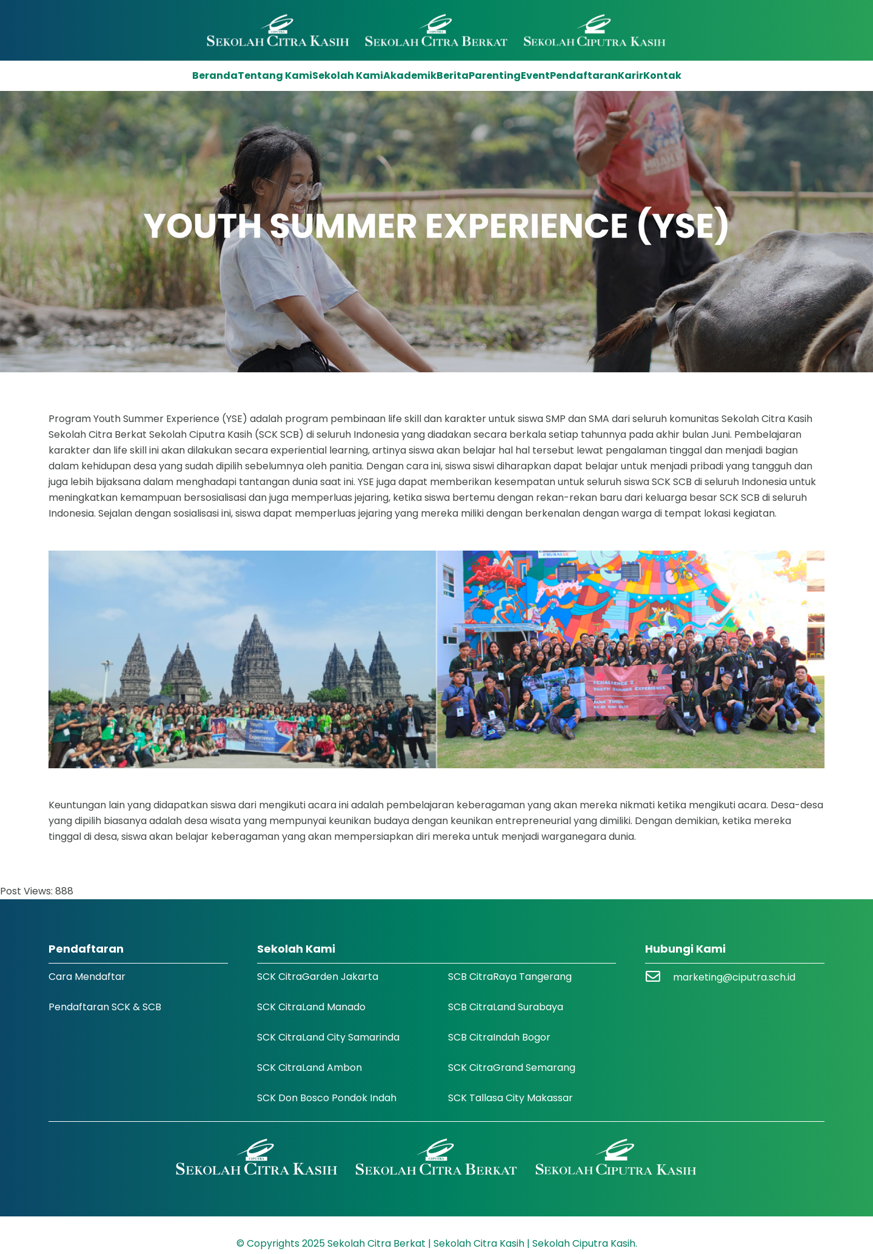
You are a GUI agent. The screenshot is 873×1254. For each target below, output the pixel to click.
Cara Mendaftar (86, 977)
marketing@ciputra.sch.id (734, 977)
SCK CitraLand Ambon (309, 1068)
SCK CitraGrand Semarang (511, 1068)
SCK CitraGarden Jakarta (317, 977)
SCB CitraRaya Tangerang (510, 977)
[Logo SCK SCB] (437, 30)
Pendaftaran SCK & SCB (104, 1007)
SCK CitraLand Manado (311, 1007)
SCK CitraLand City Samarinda (328, 1037)
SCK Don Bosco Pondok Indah (326, 1098)
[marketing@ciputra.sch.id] (659, 978)
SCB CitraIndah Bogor (499, 1037)
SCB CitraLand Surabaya (505, 1007)
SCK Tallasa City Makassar (510, 1098)
